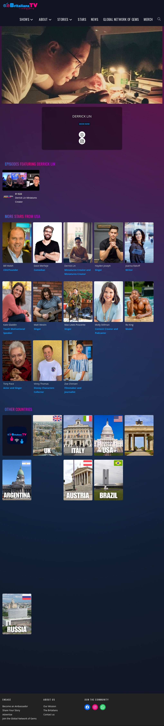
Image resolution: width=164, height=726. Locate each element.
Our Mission (49, 706)
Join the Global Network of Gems (19, 718)
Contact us (49, 714)
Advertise (7, 714)
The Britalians (50, 710)
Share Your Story (11, 710)
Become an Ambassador (15, 706)
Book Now (84, 124)
